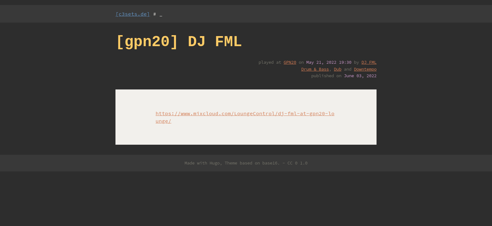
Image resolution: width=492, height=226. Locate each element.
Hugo (215, 163)
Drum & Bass (315, 69)
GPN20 (290, 62)
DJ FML (369, 62)
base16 (269, 163)
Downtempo (365, 69)
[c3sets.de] (132, 14)
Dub (337, 69)
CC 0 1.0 (297, 163)
